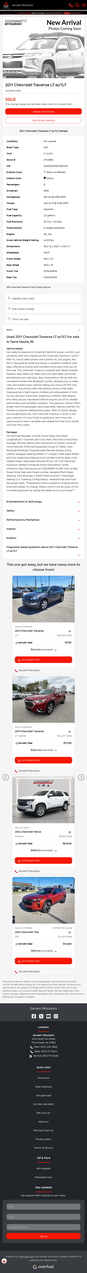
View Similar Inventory (43, 120)
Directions (43, 1077)
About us (43, 1121)
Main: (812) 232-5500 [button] (43, 1047)
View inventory (43, 1086)
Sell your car (43, 1112)
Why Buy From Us (43, 1130)
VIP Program (43, 1168)
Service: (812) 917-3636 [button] (43, 1056)
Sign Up (43, 1236)
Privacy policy (43, 1138)
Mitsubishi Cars (43, 1177)
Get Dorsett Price (29, 660)
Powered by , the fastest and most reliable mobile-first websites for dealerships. (43, 1260)
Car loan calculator (43, 1103)
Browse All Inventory (43, 111)
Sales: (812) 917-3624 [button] (43, 1051)
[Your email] (43, 1227)
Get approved (43, 1095)
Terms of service (43, 1147)
